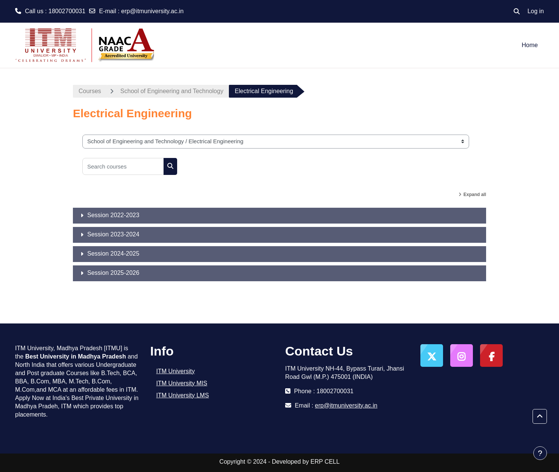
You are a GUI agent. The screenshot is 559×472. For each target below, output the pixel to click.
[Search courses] (123, 166)
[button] (516, 11)
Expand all (474, 194)
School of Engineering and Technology (172, 91)
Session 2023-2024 (113, 234)
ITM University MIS (181, 383)
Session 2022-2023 (113, 215)
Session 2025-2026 (113, 273)
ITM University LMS (182, 395)
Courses (90, 91)
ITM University (175, 371)
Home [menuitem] (530, 45)
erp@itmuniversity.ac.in (152, 11)
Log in (535, 11)
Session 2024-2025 (113, 253)
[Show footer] (540, 453)
